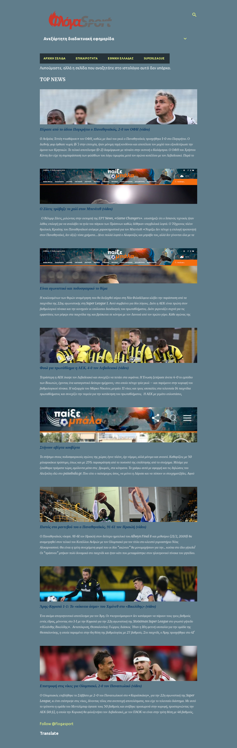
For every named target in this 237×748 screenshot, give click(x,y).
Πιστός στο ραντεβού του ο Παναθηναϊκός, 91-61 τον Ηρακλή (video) (93, 527)
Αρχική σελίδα (54, 58)
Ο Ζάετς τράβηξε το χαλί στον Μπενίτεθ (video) (76, 209)
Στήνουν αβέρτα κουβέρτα (60, 447)
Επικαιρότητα (87, 58)
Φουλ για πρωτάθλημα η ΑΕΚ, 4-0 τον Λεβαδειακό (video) (84, 368)
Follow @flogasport (56, 724)
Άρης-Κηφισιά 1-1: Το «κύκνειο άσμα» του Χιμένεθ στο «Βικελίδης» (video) (98, 606)
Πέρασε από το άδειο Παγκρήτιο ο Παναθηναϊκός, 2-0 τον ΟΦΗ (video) (95, 129)
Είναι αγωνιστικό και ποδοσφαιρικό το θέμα (73, 288)
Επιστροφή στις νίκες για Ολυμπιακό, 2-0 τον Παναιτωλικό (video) (91, 686)
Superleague (154, 58)
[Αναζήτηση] (194, 14)
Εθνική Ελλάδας (121, 58)
